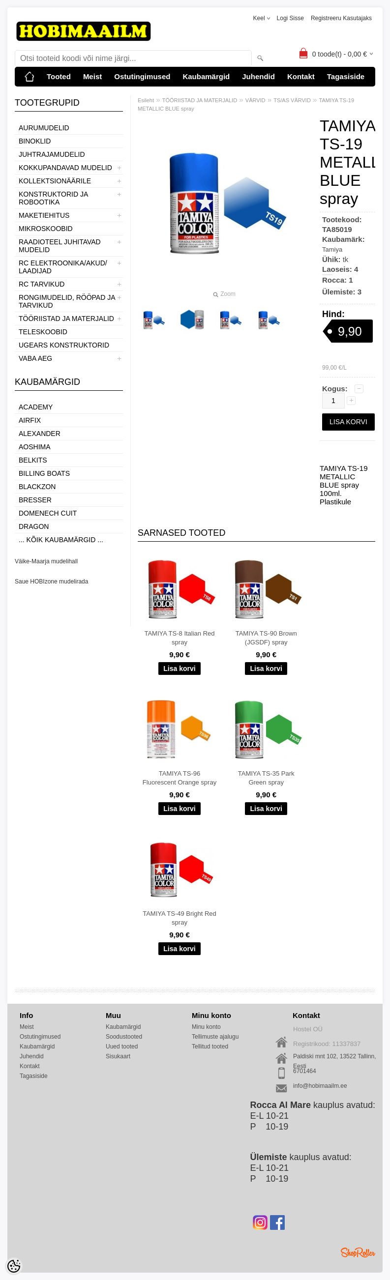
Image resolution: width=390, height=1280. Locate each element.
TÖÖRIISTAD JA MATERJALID (66, 318)
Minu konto (206, 1026)
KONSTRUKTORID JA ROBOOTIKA (53, 198)
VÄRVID (255, 100)
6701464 (304, 1071)
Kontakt (301, 76)
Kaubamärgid (206, 76)
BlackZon (37, 487)
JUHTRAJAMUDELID (52, 154)
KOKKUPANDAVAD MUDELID (65, 168)
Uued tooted (122, 1046)
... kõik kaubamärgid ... (61, 540)
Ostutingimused (142, 76)
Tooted (59, 76)
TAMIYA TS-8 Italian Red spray (179, 638)
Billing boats (44, 473)
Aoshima (35, 447)
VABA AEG (35, 358)
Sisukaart (118, 1056)
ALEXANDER (39, 433)
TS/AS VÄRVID (292, 100)
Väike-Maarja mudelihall (46, 561)
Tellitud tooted (210, 1046)
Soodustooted (124, 1036)
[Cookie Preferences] (14, 1266)
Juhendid (258, 76)
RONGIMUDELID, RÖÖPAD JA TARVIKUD (67, 301)
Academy (36, 407)
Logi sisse (290, 18)
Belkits (33, 460)
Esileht (146, 100)
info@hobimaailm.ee (320, 1085)
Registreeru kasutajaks (341, 18)
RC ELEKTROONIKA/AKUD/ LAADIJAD (63, 267)
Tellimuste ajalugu (215, 1036)
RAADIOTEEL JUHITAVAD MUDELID (60, 246)
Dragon (34, 526)
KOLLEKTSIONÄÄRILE (55, 181)
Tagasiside (345, 76)
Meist (92, 76)
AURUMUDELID (44, 128)
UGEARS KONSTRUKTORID (64, 345)
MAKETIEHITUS (44, 215)
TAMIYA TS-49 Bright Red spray (179, 918)
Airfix (30, 420)
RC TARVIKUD (41, 284)
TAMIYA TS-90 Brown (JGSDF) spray (266, 638)
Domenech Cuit (48, 513)
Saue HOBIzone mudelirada (51, 581)
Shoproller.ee (358, 1252)
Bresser (35, 500)
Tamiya (332, 249)
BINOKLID (35, 141)
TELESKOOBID (43, 332)
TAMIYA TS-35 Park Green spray (266, 778)
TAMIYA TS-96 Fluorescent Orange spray (179, 778)
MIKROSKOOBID (46, 229)
